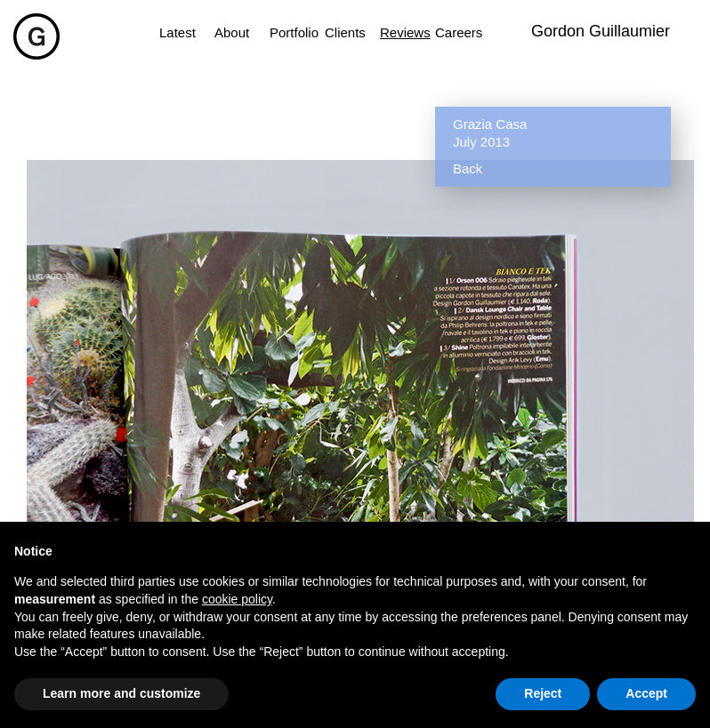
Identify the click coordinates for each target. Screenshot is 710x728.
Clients (343, 32)
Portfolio (288, 32)
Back (467, 168)
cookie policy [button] (237, 599)
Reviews (398, 32)
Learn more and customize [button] (121, 693)
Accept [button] (646, 693)
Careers (453, 32)
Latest (177, 32)
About (231, 32)
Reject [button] (542, 693)
